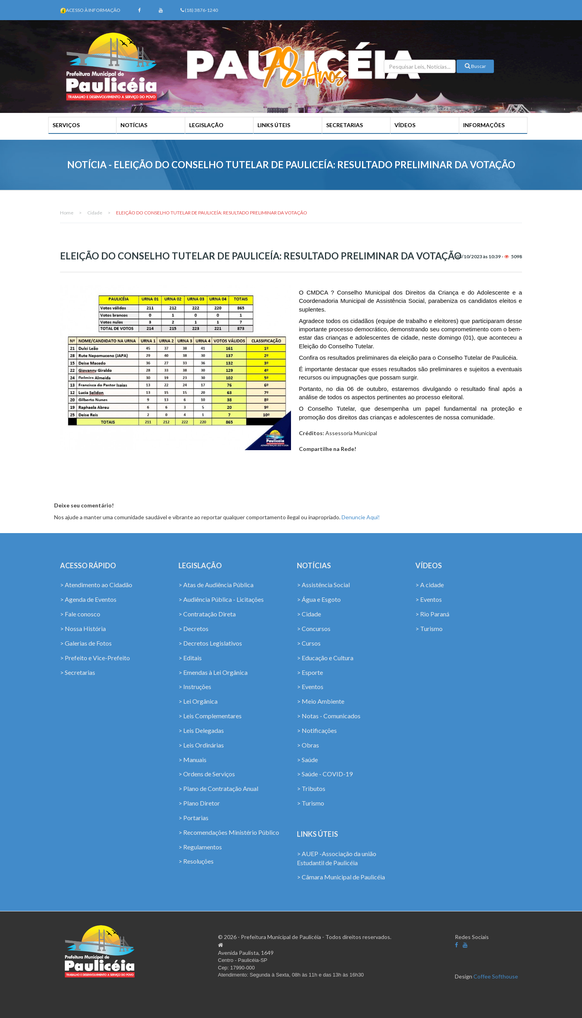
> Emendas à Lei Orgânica (213, 672)
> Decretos (193, 628)
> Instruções (194, 686)
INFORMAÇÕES (484, 125)
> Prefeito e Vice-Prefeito (95, 657)
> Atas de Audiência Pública (215, 584)
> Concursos (313, 628)
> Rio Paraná (432, 614)
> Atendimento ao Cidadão (96, 584)
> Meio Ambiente (320, 701)
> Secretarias (77, 672)
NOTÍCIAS (133, 125)
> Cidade (309, 614)
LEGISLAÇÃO (206, 125)
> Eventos (310, 686)
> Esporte (310, 672)
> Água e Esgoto (319, 599)
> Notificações (317, 730)
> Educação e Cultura (325, 657)
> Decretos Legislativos (210, 643)
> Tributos (311, 788)
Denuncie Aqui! (361, 517)
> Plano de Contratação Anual (218, 788)
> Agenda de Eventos (88, 599)
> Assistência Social (323, 584)
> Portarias (193, 817)
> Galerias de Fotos (86, 643)
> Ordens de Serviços (206, 774)
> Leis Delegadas (201, 730)
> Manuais (192, 759)
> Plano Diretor (199, 803)
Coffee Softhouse (495, 976)
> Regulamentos (200, 847)
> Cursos (309, 643)
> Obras (308, 745)
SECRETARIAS (344, 125)
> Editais (190, 657)
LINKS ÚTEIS (273, 125)
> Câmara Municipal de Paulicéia (341, 877)
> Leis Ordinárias (201, 745)
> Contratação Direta (207, 614)
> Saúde (307, 759)
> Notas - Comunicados (328, 715)
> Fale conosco (80, 614)
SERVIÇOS (66, 125)
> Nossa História (83, 628)
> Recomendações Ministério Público (228, 832)
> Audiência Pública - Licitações (221, 599)
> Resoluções (196, 861)
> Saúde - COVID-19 (325, 774)
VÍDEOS (404, 125)
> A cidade (429, 584)
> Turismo (310, 803)
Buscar (475, 66)
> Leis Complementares (210, 715)
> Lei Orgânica (198, 701)
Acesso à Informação (93, 10)
